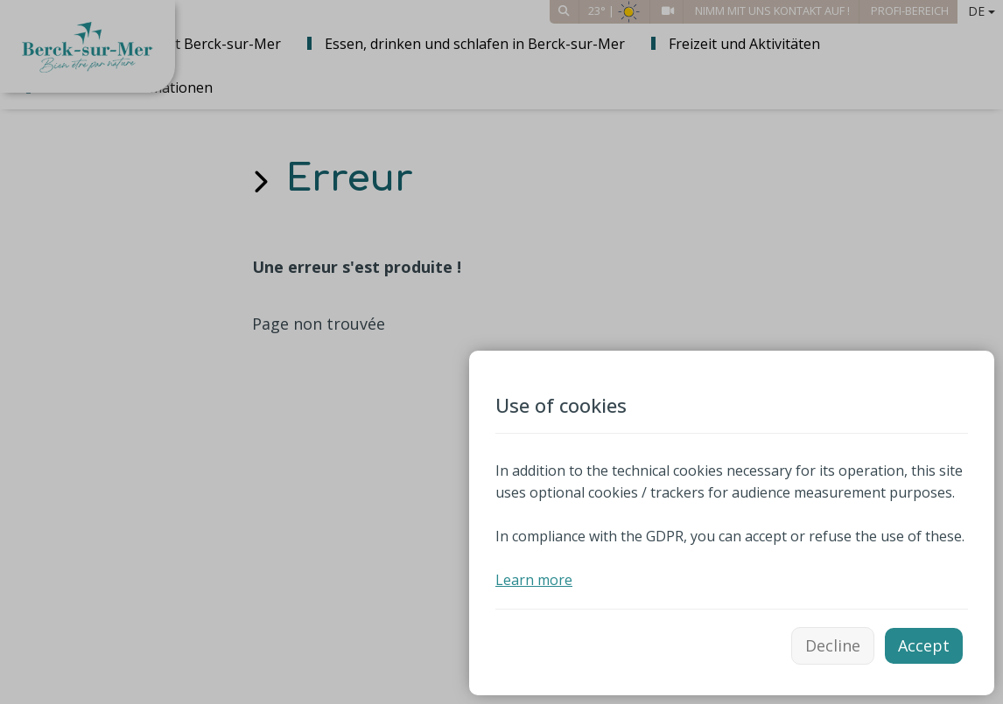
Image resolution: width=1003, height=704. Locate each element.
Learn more (533, 579)
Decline (832, 645)
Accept (924, 645)
